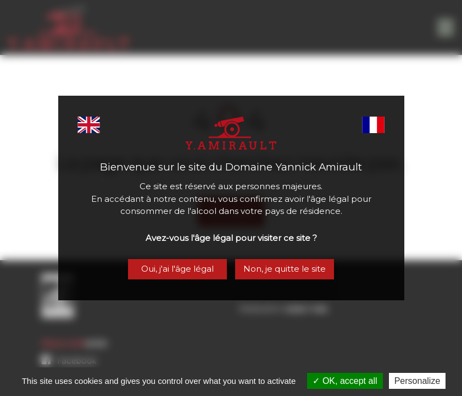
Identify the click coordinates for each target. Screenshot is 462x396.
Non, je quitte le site (284, 269)
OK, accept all (345, 381)
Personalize (417, 381)
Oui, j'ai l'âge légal (177, 269)
